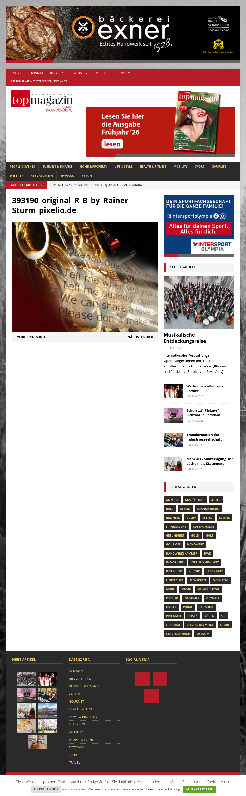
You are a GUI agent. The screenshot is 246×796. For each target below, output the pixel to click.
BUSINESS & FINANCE (57, 167)
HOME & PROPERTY (93, 167)
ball (169, 509)
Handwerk (195, 544)
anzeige (172, 500)
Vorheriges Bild (32, 337)
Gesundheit (175, 535)
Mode (170, 589)
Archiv (125, 73)
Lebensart (215, 571)
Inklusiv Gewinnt (205, 562)
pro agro (173, 616)
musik (186, 589)
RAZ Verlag (57, 73)
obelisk (172, 598)
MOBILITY (181, 167)
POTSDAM (67, 176)
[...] (220, 371)
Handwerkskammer (181, 553)
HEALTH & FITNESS (153, 167)
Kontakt (37, 73)
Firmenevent (176, 527)
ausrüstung (195, 500)
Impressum (80, 73)
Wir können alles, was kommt (204, 388)
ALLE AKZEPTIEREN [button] (199, 789)
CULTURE (16, 176)
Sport (224, 625)
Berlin (185, 509)
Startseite (17, 73)
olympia (212, 598)
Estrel (208, 518)
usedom (203, 634)
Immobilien (175, 562)
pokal (188, 607)
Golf (210, 535)
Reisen (193, 616)
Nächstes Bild (140, 337)
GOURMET (219, 167)
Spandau (173, 625)
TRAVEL (87, 176)
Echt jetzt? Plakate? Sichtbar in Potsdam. (203, 412)
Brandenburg (208, 509)
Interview (174, 571)
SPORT (199, 167)
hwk (207, 553)
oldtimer (191, 598)
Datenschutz (104, 73)
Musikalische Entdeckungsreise (185, 337)
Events (224, 518)
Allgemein (76, 671)
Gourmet (173, 544)
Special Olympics (200, 625)
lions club (174, 580)
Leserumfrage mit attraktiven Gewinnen (38, 81)
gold (195, 535)
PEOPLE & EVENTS (22, 167)
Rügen (209, 616)
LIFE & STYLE (123, 167)
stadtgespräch (178, 634)
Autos (216, 500)
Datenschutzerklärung (162, 789)
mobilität (220, 580)
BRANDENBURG (42, 176)
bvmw (191, 518)
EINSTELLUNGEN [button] (46, 789)
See (223, 616)
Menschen (198, 580)
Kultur (194, 571)
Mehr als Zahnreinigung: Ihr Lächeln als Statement (209, 461)
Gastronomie (203, 527)
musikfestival (208, 589)
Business (173, 518)
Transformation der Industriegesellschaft (204, 436)
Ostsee (171, 607)
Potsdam (206, 607)
